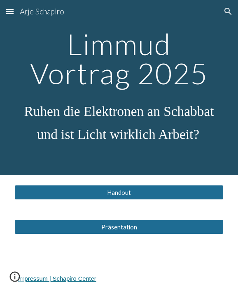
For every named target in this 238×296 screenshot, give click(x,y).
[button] (10, 11)
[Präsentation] (119, 226)
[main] (118, 87)
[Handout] (119, 192)
